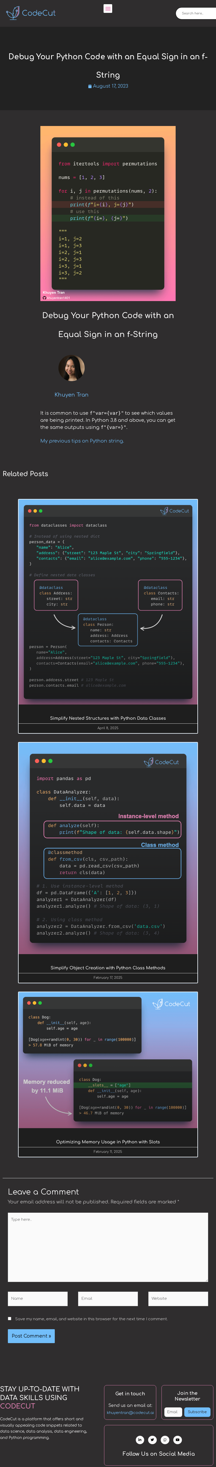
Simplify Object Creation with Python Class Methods (108, 968)
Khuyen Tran (72, 395)
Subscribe (197, 1413)
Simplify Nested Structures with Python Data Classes (108, 718)
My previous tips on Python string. (82, 441)
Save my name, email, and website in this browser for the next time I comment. (91, 1319)
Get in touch (130, 1394)
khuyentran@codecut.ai (130, 1413)
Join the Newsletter (187, 1396)
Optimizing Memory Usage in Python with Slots (108, 1142)
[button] (108, 8)
